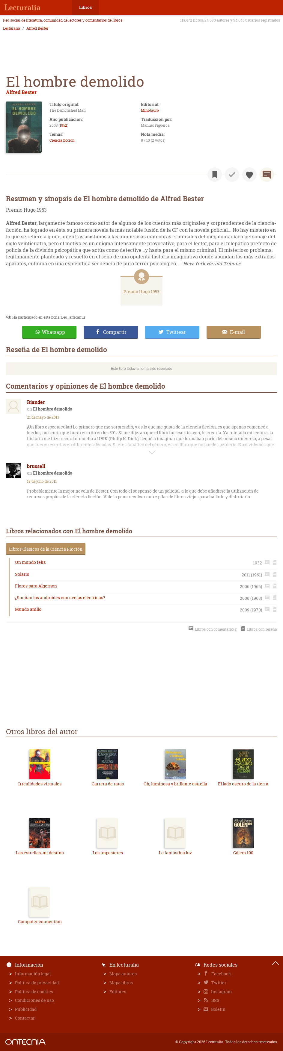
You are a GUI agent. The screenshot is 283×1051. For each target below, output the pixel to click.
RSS (214, 1000)
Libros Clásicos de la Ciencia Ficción (45, 549)
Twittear (176, 332)
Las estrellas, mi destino (40, 852)
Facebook (220, 973)
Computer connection (40, 921)
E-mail (237, 332)
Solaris (22, 574)
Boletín (217, 1009)
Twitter (218, 982)
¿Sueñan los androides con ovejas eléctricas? (60, 597)
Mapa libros (121, 982)
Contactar (25, 1018)
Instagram (221, 991)
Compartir (115, 332)
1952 (63, 125)
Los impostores (108, 852)
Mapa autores (123, 973)
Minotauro (150, 110)
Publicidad (26, 1009)
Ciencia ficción (62, 140)
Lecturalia (11, 28)
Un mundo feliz (30, 562)
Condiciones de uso (34, 1000)
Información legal (33, 973)
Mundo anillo (28, 609)
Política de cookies (34, 991)
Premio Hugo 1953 (141, 291)
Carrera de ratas (108, 784)
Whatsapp (53, 332)
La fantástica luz (175, 852)
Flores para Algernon (36, 586)
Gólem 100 (243, 852)
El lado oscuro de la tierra (243, 784)
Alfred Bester (37, 28)
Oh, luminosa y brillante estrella (175, 784)
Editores (117, 991)
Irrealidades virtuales (39, 784)
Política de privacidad (37, 982)
